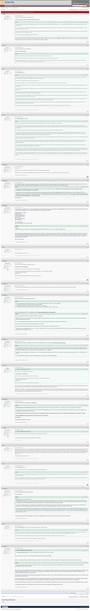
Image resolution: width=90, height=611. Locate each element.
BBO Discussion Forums (4, 7)
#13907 (88, 205)
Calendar (10, 5)
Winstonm (5, 164)
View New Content (84, 7)
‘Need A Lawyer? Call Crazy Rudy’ (20, 51)
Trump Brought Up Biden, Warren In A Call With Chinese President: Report (27, 19)
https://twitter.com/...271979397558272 (21, 266)
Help (87, 4)
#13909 (88, 261)
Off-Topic (10, 7)
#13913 (88, 365)
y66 (3, 69)
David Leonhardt (19, 72)
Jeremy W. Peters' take (21, 527)
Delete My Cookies (12, 609)
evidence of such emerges (60, 342)
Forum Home (7, 609)
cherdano (5, 365)
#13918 (88, 488)
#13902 (88, 45)
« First (7, 9)
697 (16, 9)
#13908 (88, 247)
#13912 (88, 339)
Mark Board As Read (18, 609)
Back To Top (3, 609)
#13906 (88, 180)
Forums (2, 5)
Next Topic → (87, 594)
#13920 (88, 546)
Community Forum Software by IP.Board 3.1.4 (82, 609)
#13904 (88, 115)
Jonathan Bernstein (20, 118)
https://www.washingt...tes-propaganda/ (46, 312)
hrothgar (5, 261)
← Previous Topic (76, 594)
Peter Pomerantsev (20, 467)
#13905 (88, 164)
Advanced (89, 5)
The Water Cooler (15, 7)
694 (11, 9)
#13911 (88, 295)
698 (18, 9)
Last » (22, 9)
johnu (4, 13)
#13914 (88, 399)
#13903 (88, 69)
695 (13, 9)
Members (6, 5)
